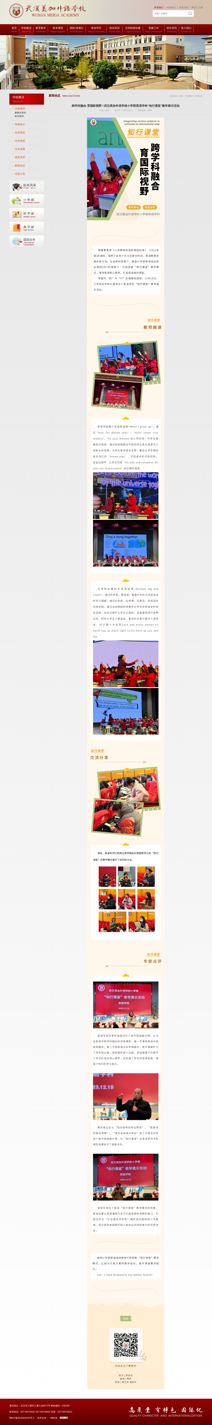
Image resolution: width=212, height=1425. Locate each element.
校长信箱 (183, 7)
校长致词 (19, 116)
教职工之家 (197, 7)
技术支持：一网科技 (47, 1418)
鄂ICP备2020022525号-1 (22, 1418)
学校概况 (189, 96)
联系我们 (158, 7)
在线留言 (171, 7)
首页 (181, 96)
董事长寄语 (20, 112)
